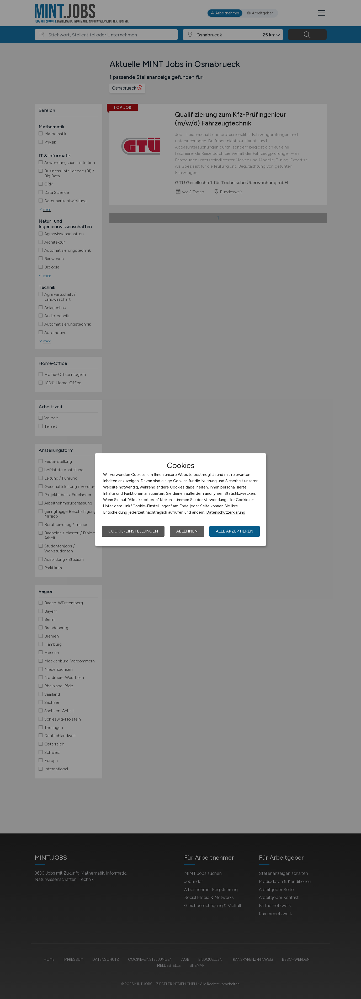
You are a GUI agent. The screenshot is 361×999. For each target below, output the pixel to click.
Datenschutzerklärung (225, 512)
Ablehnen (187, 531)
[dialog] (180, 499)
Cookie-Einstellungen (133, 531)
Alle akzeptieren (234, 531)
